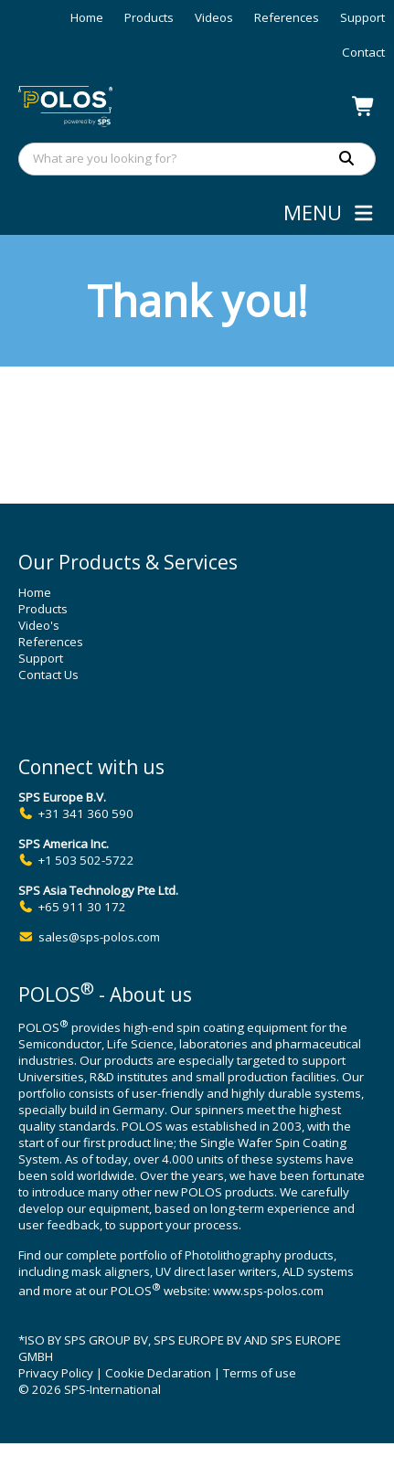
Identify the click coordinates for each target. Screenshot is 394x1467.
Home (86, 17)
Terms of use (259, 1373)
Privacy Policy (55, 1373)
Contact (363, 52)
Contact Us (48, 674)
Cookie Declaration (158, 1373)
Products (149, 17)
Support (362, 17)
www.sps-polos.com (268, 1291)
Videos (214, 17)
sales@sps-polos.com (99, 937)
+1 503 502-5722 (86, 860)
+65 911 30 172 (82, 906)
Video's (38, 625)
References (286, 17)
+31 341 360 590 (85, 813)
